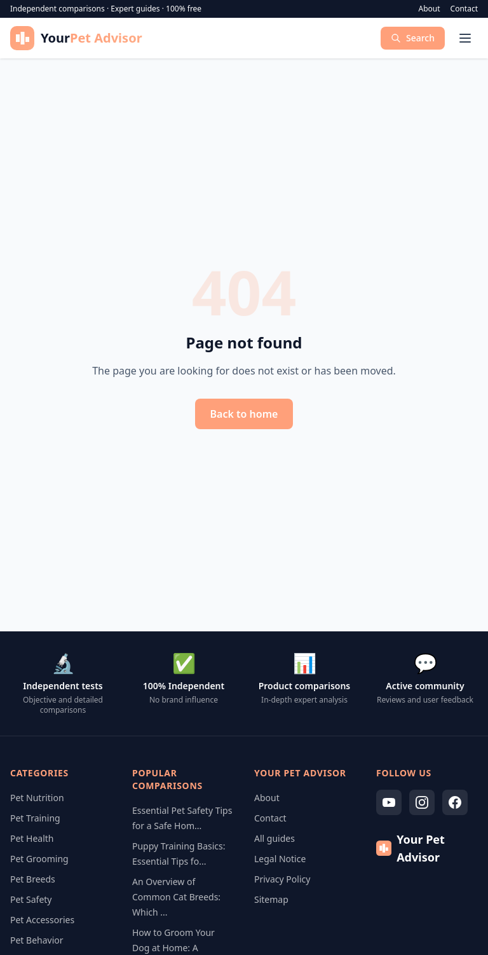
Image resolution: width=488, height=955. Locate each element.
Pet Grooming (39, 859)
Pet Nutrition (37, 798)
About (429, 9)
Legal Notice (280, 859)
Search (413, 38)
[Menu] (465, 38)
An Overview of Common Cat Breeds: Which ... (176, 897)
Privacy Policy (282, 879)
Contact (464, 9)
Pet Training (35, 818)
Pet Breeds (32, 879)
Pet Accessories (42, 920)
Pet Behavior (37, 940)
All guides (274, 838)
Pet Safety (31, 899)
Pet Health (32, 838)
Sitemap (271, 899)
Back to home (244, 414)
